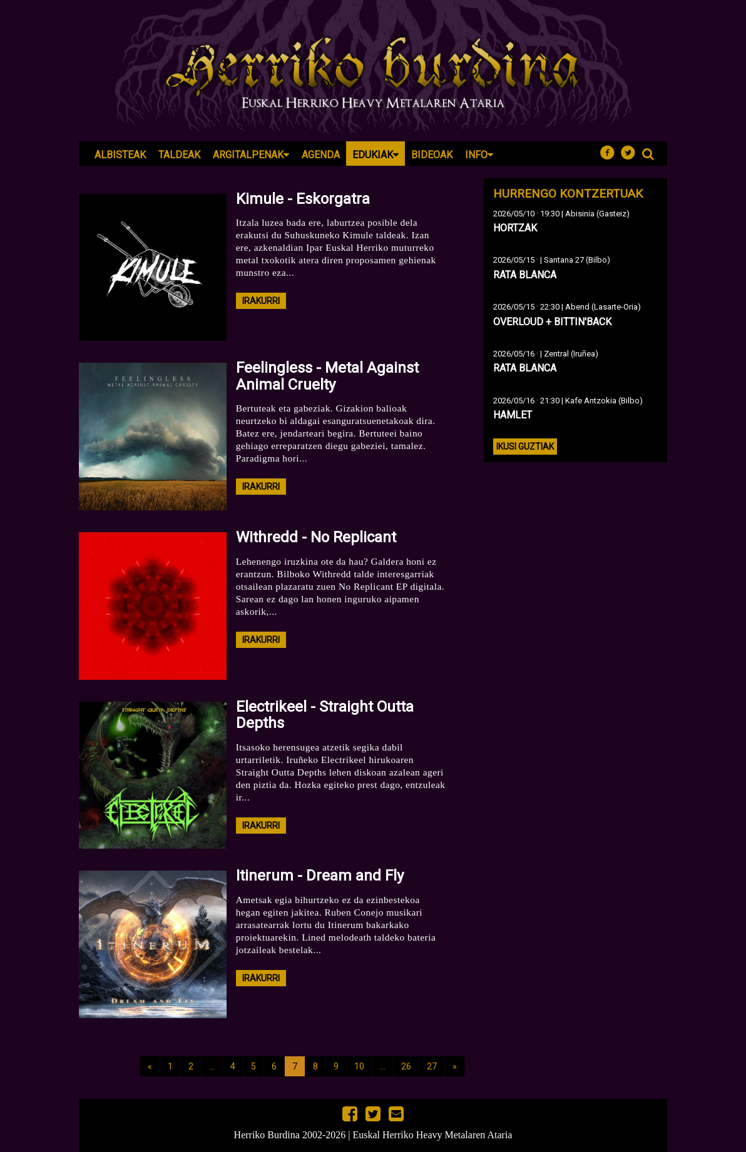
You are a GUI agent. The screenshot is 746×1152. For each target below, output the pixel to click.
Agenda (321, 155)
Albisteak (120, 155)
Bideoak (431, 155)
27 (432, 1066)
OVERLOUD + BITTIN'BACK (552, 322)
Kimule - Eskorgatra (303, 199)
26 (406, 1066)
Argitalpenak (251, 155)
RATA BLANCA (524, 275)
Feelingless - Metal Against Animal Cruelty (327, 376)
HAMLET (512, 415)
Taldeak (179, 155)
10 (359, 1066)
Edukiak (375, 155)
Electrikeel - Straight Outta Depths (325, 715)
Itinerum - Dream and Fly (320, 875)
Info (479, 155)
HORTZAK (515, 228)
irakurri (261, 301)
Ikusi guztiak (525, 447)
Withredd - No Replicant (316, 537)
